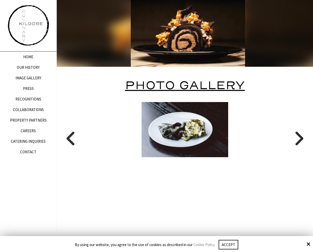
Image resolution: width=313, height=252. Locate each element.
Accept (228, 244)
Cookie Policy (204, 244)
